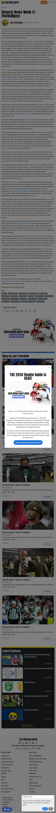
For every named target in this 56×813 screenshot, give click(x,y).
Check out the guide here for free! (28, 442)
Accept (45, 809)
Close (50, 809)
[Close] (53, 797)
